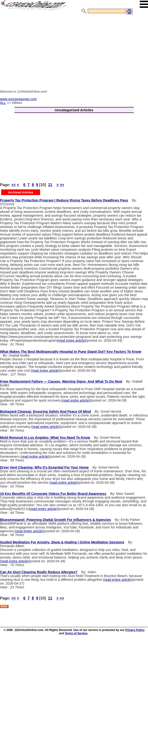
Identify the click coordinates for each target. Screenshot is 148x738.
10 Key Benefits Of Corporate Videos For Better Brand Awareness (53, 494)
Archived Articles (20, 192)
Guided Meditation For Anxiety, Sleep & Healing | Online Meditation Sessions (62, 542)
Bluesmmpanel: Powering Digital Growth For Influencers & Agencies (55, 520)
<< (13, 185)
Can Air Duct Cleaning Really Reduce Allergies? (39, 572)
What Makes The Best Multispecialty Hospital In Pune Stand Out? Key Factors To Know (70, 351)
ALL (3, 103)
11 (50, 185)
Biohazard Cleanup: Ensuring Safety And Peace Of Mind (45, 411)
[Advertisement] (74, 50)
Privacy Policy (134, 630)
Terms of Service (76, 633)
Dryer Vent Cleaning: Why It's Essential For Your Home (44, 467)
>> (62, 185)
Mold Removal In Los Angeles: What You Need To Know (45, 437)
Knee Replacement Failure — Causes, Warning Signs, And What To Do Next (61, 381)
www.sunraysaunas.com (18, 99)
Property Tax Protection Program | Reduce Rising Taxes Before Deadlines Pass (64, 200)
